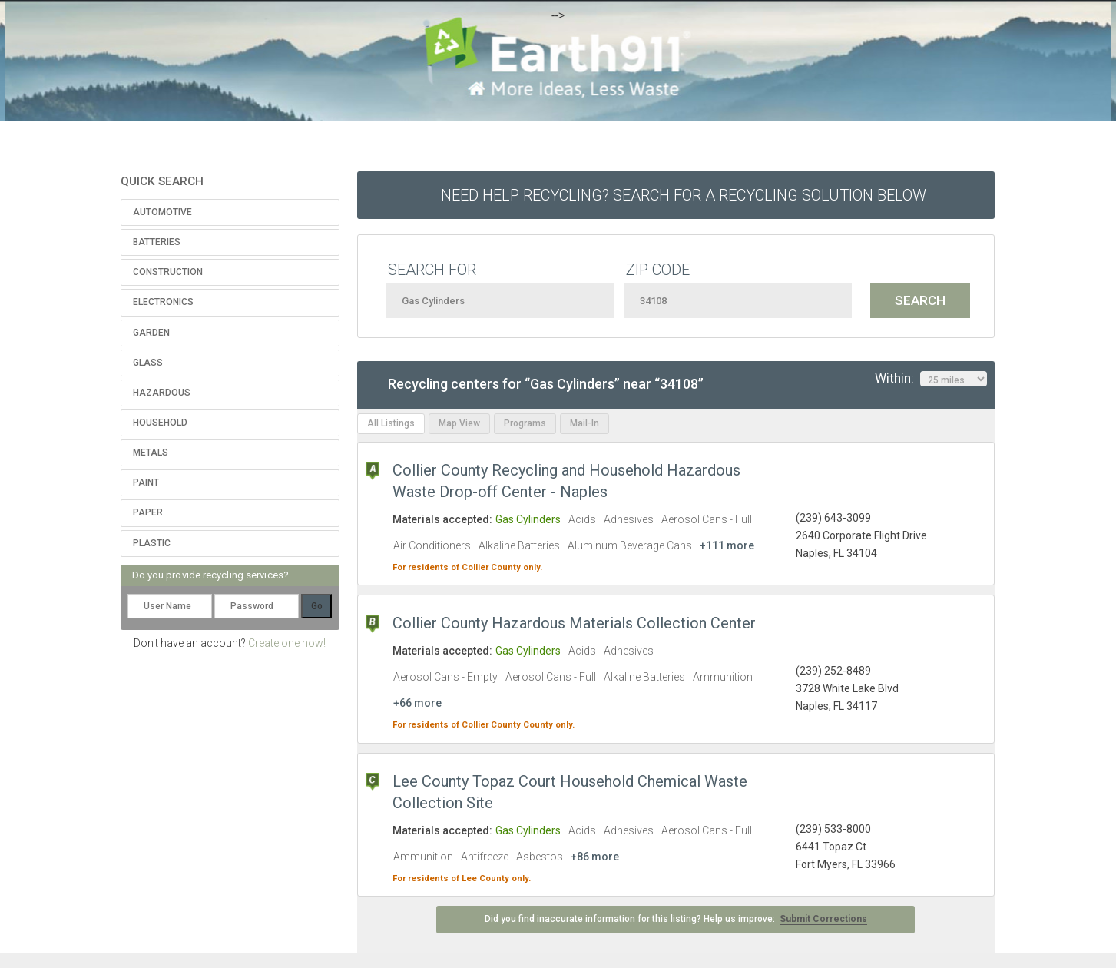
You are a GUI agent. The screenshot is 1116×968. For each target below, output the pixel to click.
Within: (931, 378)
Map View (459, 423)
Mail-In (584, 423)
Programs (525, 423)
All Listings (391, 423)
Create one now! (287, 643)
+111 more (727, 545)
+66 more (417, 703)
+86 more (595, 856)
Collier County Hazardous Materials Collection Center (574, 623)
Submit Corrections (823, 918)
